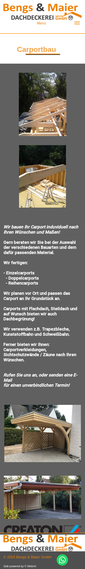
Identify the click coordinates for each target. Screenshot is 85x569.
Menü (58, 23)
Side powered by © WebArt (19, 566)
